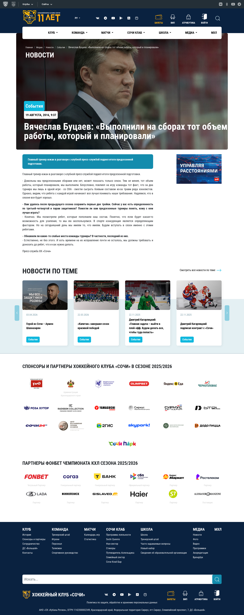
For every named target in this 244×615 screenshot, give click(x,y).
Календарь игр (92, 534)
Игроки (55, 539)
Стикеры (110, 548)
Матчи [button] (106, 32)
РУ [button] (76, 18)
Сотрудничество (31, 543)
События (33, 339)
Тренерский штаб (61, 534)
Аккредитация (200, 552)
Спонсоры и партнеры (33, 539)
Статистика (90, 539)
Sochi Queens (113, 539)
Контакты (27, 552)
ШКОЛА (147, 529)
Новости (197, 534)
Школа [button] (164, 32)
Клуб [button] (51, 32)
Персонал (57, 543)
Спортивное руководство (65, 552)
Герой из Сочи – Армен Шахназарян (39, 326)
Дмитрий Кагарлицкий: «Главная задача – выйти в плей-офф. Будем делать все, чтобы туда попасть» (146, 326)
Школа (144, 534)
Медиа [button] (190, 32)
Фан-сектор (112, 543)
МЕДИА (199, 529)
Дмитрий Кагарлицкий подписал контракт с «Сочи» (196, 326)
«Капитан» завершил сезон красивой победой (93, 326)
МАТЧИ (90, 529)
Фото (195, 539)
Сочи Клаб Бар (114, 561)
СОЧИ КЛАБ (115, 529)
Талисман (57, 548)
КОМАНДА (60, 529)
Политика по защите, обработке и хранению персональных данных (122, 602)
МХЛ (214, 32)
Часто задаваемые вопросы (155, 543)
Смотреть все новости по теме (201, 270)
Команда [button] (78, 32)
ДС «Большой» (30, 548)
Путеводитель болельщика (120, 552)
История (26, 534)
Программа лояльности (118, 534)
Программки (199, 548)
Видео (196, 543)
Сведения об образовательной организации (164, 552)
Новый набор (148, 548)
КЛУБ (26, 529)
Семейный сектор (115, 557)
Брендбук (198, 557)
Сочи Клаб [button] (135, 32)
